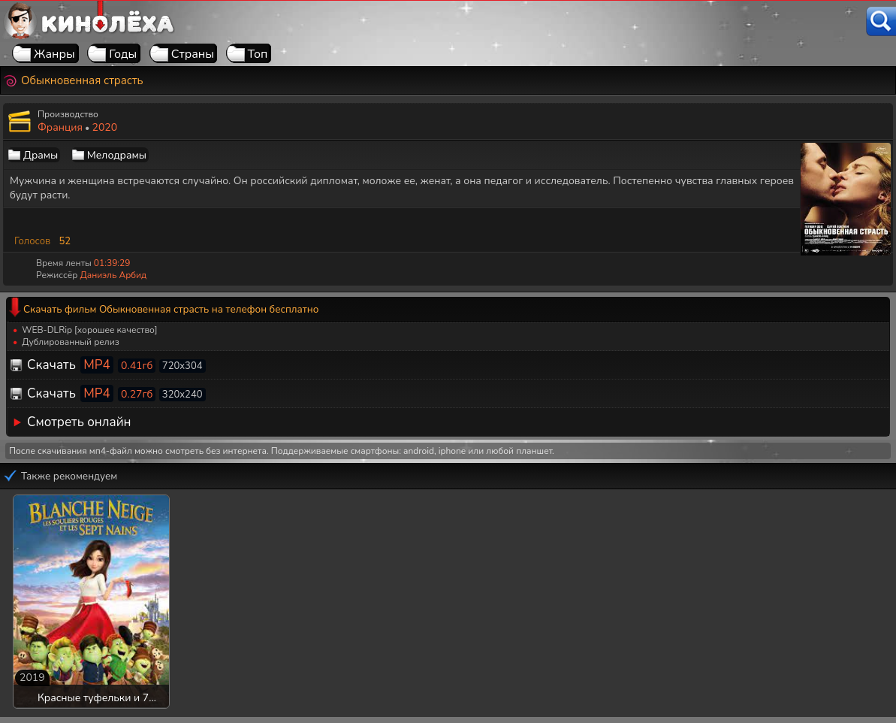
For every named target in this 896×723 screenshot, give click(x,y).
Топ (258, 54)
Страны (192, 54)
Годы (123, 54)
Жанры (54, 54)
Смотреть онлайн (79, 422)
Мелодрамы (116, 155)
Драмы (40, 155)
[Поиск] (881, 21)
